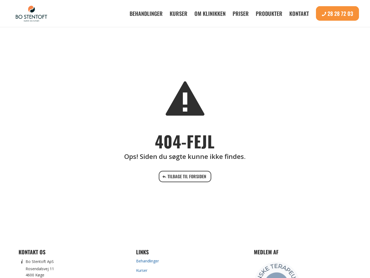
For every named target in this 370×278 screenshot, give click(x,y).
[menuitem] (146, 13)
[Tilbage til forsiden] (185, 176)
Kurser (141, 270)
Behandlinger (147, 260)
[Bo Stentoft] (31, 13)
